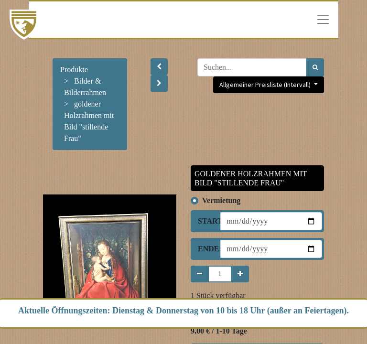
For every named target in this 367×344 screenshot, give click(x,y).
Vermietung (221, 200)
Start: (205, 221)
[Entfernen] (199, 274)
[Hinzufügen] (240, 274)
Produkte (74, 69)
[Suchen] (315, 67)
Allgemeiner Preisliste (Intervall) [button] (265, 84)
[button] (159, 66)
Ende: (205, 249)
